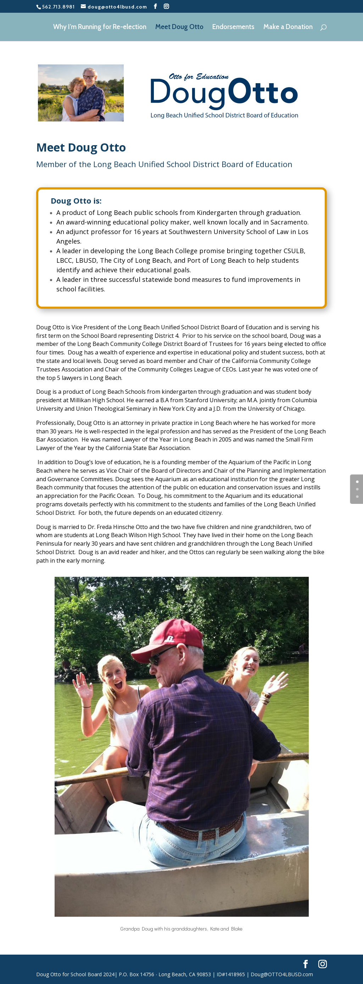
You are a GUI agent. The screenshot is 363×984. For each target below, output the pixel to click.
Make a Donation (288, 27)
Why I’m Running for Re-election (99, 27)
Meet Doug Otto (179, 27)
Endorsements (233, 27)
